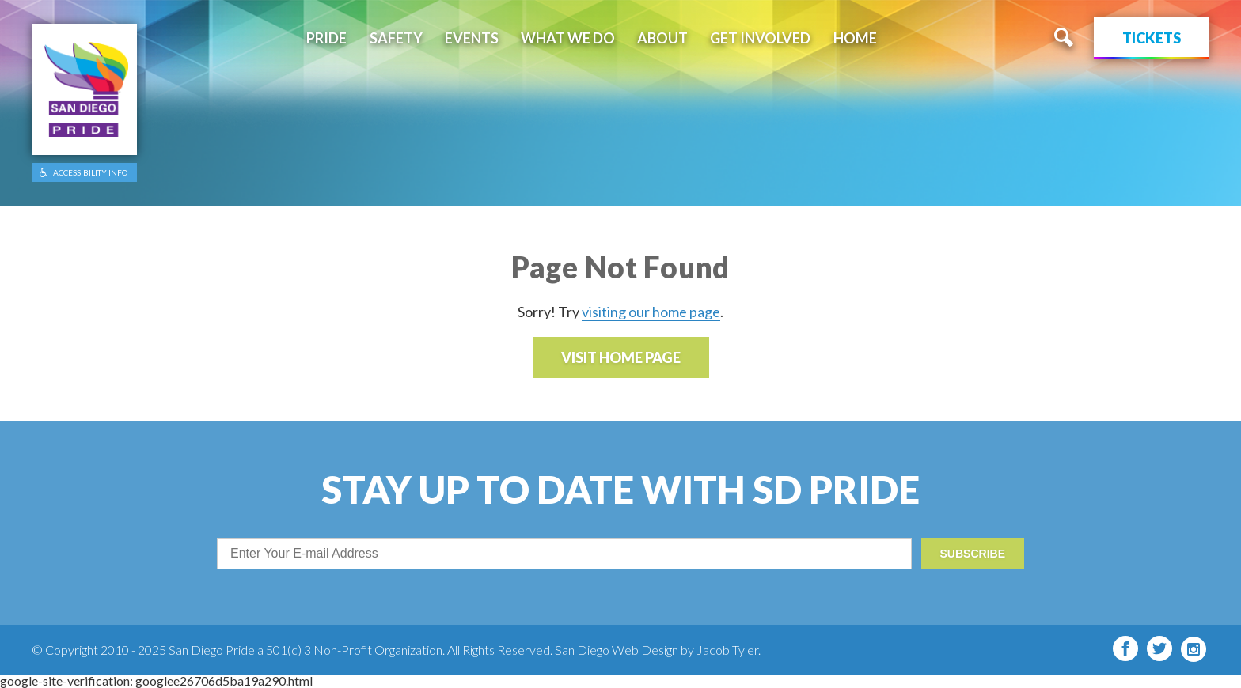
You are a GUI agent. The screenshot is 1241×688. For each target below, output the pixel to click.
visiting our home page (651, 311)
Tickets (1151, 38)
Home (855, 38)
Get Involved (760, 38)
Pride (326, 38)
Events (472, 38)
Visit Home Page (621, 357)
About (662, 38)
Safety (396, 38)
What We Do (568, 38)
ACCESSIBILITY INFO (90, 172)
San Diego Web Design (616, 649)
